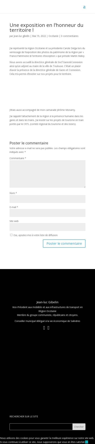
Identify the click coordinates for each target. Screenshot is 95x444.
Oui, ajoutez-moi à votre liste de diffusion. (34, 235)
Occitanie (53, 35)
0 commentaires (69, 35)
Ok (86, 442)
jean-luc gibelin (21, 35)
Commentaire (18, 158)
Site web (14, 221)
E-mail (14, 207)
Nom (13, 193)
